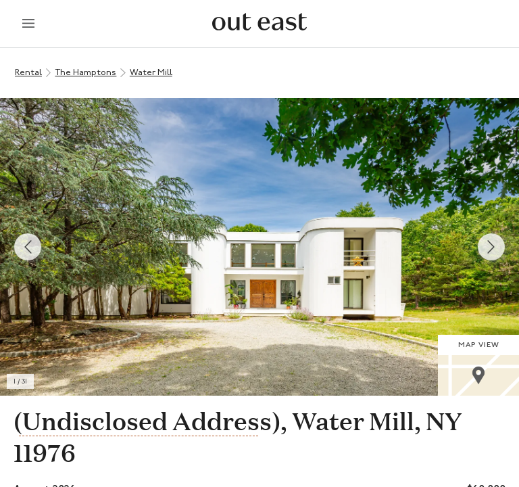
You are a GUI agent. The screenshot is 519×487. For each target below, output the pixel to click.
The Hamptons (85, 72)
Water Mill (151, 72)
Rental (28, 72)
